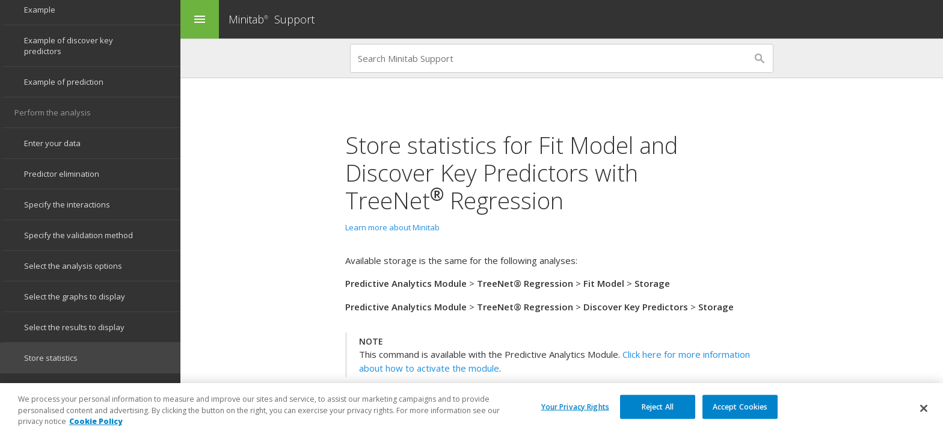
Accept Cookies (740, 411)
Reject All (658, 411)
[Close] (924, 413)
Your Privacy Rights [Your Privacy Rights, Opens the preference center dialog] (575, 411)
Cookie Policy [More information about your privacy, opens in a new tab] (95, 427)
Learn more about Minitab (392, 227)
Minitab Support (272, 19)
